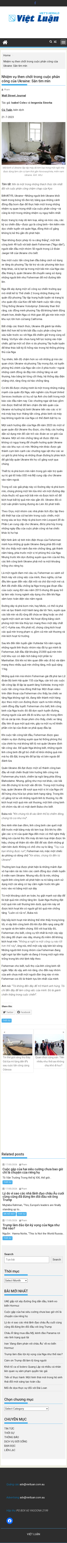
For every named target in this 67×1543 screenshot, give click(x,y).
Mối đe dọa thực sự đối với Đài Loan (25, 1388)
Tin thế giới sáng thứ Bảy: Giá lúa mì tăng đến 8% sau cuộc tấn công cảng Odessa (17, 1052)
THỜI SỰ (7, 1020)
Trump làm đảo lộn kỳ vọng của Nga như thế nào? (33, 1354)
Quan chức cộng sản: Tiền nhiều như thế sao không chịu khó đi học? (49, 1050)
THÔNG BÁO (11, 1437)
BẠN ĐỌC (10, 1445)
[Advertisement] (33, 1112)
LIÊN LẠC (9, 1450)
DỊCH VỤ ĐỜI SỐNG (15, 1441)
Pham (7, 89)
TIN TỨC (9, 1428)
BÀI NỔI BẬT (9, 1214)
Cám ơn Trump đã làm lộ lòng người (25, 1360)
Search (8, 1254)
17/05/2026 (11, 1164)
